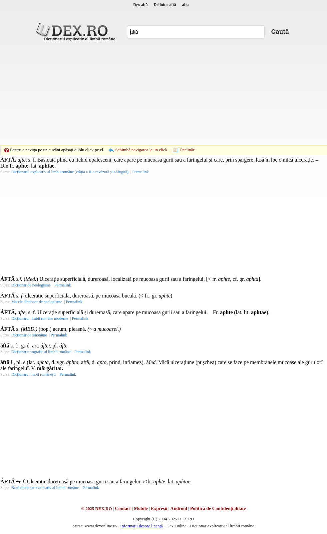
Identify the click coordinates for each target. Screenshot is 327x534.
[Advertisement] (153, 93)
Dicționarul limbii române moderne (39, 318)
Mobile (141, 508)
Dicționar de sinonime (29, 335)
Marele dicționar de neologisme (36, 301)
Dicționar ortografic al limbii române (41, 351)
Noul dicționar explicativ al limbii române (45, 487)
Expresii (159, 508)
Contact (123, 508)
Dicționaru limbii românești (33, 374)
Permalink (140, 172)
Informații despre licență (141, 525)
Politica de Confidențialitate (218, 508)
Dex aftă (140, 4)
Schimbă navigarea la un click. (141, 149)
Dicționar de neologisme (31, 285)
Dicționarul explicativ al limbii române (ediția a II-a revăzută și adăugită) (70, 172)
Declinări (187, 149)
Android (178, 508)
